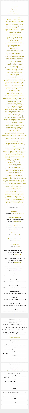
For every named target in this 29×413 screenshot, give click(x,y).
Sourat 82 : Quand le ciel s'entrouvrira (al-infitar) (14, 151)
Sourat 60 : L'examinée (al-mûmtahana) (14, 113)
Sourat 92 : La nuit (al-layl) (14, 167)
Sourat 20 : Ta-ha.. (14, 48)
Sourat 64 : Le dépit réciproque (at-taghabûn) (14, 119)
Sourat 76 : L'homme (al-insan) (14, 140)
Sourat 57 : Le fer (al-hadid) (14, 108)
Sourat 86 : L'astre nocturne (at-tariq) (14, 158)
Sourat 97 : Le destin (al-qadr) (14, 175)
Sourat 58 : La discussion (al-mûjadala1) (14, 109)
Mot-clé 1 (14, 398)
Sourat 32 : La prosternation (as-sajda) (14, 68)
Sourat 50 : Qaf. (14, 97)
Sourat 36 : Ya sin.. (14, 74)
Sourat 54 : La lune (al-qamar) (14, 103)
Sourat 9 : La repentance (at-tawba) (14, 31)
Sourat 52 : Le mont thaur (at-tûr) (14, 100)
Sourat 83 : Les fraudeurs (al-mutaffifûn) (14, 153)
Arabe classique (10, 239)
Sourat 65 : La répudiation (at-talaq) (14, 121)
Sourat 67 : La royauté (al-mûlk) (14, 124)
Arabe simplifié (14, 233)
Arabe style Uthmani (14, 244)
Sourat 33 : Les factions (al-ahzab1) (14, 69)
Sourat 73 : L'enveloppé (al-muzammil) (14, 134)
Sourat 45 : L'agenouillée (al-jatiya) (14, 89)
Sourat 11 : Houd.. (14, 34)
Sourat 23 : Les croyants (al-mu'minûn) (14, 53)
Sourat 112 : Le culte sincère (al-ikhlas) (14, 199)
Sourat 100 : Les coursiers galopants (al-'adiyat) (14, 180)
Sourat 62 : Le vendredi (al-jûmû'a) (14, 116)
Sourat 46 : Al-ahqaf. (14, 90)
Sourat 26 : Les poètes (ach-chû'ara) (14, 58)
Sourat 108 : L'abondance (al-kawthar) (14, 193)
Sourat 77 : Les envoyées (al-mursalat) (14, 142)
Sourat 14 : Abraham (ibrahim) (14, 39)
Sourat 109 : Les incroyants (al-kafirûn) (14, 195)
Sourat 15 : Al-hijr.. (14, 40)
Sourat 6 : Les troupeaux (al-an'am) (14, 26)
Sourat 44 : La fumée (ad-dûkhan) (14, 87)
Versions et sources (14, 6)
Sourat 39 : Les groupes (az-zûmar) (14, 79)
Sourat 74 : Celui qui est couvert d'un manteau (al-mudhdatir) (14, 136)
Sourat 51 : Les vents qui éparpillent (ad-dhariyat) (14, 98)
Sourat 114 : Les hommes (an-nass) (14, 203)
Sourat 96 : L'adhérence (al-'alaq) (14, 174)
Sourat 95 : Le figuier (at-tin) (14, 172)
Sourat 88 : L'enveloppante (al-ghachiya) (14, 161)
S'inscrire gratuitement (14, 337)
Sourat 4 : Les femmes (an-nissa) (14, 23)
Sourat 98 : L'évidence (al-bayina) (14, 177)
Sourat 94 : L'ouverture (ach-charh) (14, 170)
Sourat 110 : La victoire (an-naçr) (14, 196)
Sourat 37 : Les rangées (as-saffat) (14, 76)
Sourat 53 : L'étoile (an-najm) (14, 101)
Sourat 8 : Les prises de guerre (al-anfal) (14, 29)
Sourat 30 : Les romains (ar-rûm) (14, 64)
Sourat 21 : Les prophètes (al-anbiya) (14, 50)
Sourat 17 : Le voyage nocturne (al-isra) (14, 44)
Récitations (14, 10)
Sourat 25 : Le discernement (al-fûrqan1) (14, 56)
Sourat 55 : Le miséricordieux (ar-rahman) (14, 105)
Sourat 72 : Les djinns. (14, 132)
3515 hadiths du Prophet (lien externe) (15, 370)
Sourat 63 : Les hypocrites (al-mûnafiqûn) (14, 117)
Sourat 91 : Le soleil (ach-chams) (14, 166)
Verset (14, 384)
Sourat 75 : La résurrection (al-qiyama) (14, 138)
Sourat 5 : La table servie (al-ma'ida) (14, 24)
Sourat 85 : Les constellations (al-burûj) (14, 156)
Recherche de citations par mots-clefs (14, 14)
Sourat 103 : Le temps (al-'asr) (14, 185)
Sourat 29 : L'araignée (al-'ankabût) (14, 63)
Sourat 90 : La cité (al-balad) (14, 164)
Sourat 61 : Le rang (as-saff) (14, 114)
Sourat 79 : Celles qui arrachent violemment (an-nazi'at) (14, 145)
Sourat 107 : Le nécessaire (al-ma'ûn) (14, 191)
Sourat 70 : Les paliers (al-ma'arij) (14, 129)
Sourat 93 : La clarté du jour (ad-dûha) (14, 169)
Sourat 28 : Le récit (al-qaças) (14, 61)
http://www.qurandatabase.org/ (17, 213)
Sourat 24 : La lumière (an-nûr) (14, 55)
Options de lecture (14, 8)
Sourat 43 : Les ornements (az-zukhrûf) (14, 85)
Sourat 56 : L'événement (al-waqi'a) (14, 106)
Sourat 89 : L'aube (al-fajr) (14, 162)
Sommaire (14, 4)
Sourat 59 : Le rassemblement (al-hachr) (14, 111)
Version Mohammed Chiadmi (14, 217)
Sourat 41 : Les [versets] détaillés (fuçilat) (14, 82)
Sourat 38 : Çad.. (14, 77)
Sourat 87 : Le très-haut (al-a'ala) (14, 159)
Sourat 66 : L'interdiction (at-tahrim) (14, 122)
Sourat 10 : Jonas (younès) (14, 32)
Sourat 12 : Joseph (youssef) (14, 36)
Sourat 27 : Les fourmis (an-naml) (14, 60)
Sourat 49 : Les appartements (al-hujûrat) (14, 95)
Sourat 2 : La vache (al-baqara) (14, 20)
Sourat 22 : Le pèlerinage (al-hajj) (14, 52)
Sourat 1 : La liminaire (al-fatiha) (14, 18)
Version (14, 375)
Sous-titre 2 (14, 355)
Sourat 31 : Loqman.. (14, 66)
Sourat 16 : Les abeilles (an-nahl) (14, 42)
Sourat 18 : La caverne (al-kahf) (14, 45)
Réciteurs (14, 343)
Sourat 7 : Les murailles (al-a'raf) (14, 28)
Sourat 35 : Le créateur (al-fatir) (14, 73)
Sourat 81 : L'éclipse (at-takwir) (14, 150)
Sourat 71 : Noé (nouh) (14, 130)
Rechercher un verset (14, 12)
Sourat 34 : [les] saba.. (14, 71)
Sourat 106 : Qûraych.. (14, 190)
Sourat (14, 347)
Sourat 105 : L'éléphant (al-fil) (14, 188)
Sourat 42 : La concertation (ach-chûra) (14, 84)
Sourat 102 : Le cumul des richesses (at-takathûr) (14, 183)
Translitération (14, 211)
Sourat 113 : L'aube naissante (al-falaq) (14, 201)
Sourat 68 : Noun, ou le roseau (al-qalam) (14, 125)
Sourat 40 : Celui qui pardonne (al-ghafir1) (14, 81)
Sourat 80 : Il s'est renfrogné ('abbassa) (14, 148)
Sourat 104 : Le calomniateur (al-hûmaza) (14, 187)
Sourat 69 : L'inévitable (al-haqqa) (14, 127)
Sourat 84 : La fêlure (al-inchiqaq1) (14, 154)
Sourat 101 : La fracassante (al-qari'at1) (14, 182)
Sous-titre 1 (14, 351)
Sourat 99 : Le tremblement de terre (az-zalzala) (14, 178)
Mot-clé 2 (14, 402)
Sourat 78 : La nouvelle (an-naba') (14, 143)
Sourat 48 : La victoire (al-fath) (14, 93)
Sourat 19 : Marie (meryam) (14, 47)
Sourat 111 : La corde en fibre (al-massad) (14, 198)
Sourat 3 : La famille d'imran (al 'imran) (14, 21)
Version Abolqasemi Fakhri (14, 225)
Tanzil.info (17, 235)
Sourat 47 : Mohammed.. (14, 92)
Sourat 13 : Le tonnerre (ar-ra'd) (14, 37)
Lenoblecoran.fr (17, 221)
